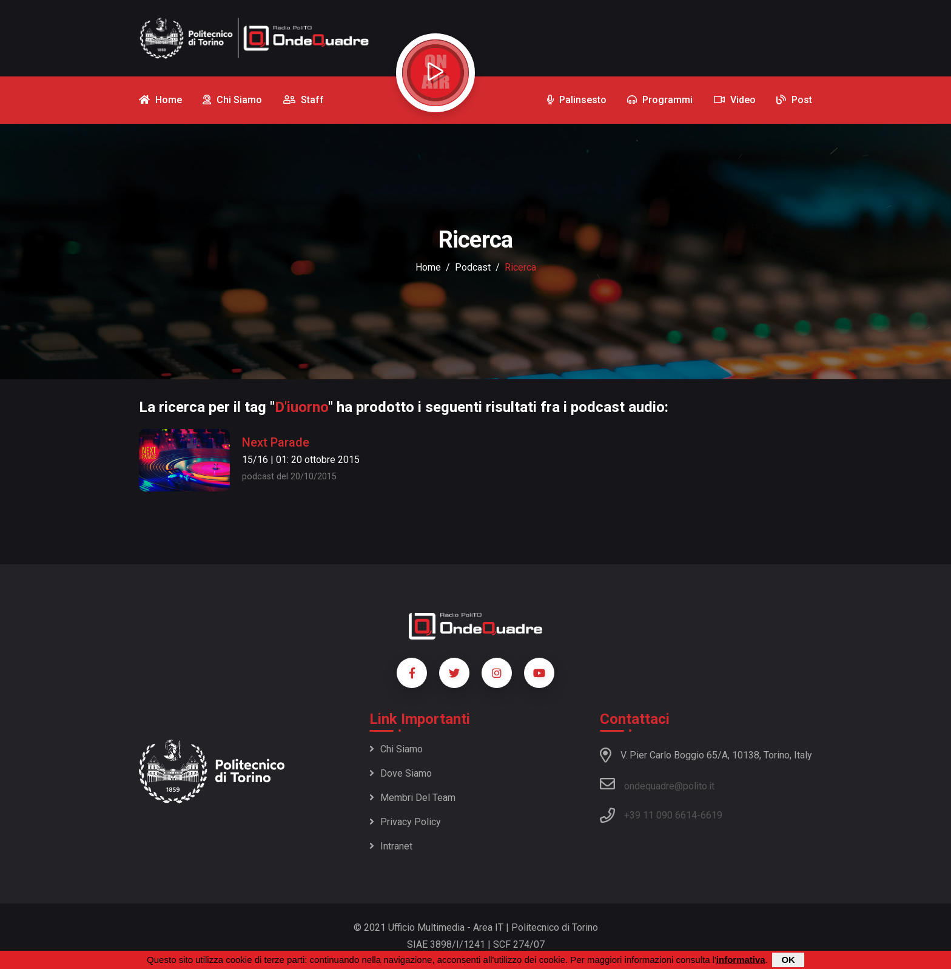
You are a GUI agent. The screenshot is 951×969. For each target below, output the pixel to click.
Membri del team (412, 797)
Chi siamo (396, 749)
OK (788, 959)
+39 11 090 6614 (660, 815)
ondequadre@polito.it (657, 784)
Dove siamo (400, 773)
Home (428, 267)
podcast (473, 267)
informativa (740, 959)
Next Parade (275, 442)
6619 (711, 815)
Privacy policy (405, 822)
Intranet (390, 846)
